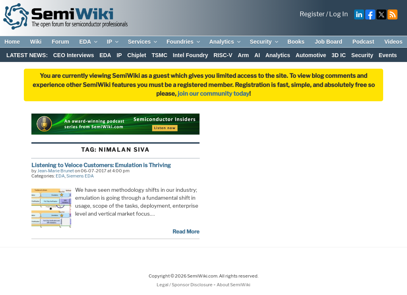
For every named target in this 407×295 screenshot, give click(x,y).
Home (12, 42)
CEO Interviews (73, 55)
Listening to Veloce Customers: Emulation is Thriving (101, 165)
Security (264, 42)
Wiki (36, 42)
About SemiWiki (233, 284)
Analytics (225, 42)
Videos (393, 42)
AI (257, 55)
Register (312, 14)
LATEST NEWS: (27, 55)
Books (295, 42)
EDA (89, 42)
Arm (243, 55)
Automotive (311, 55)
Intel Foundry (190, 55)
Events (388, 55)
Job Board (328, 42)
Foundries (184, 42)
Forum (60, 42)
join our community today (213, 93)
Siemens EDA (80, 176)
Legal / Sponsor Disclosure (185, 284)
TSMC (159, 55)
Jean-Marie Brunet (55, 171)
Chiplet (136, 55)
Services (143, 42)
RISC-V (222, 55)
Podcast (363, 42)
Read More (186, 231)
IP (113, 42)
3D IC (338, 55)
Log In (338, 14)
